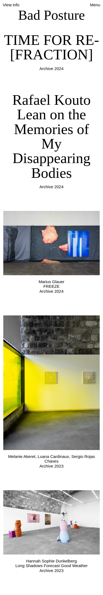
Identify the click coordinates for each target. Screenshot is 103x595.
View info (11, 4)
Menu (95, 4)
